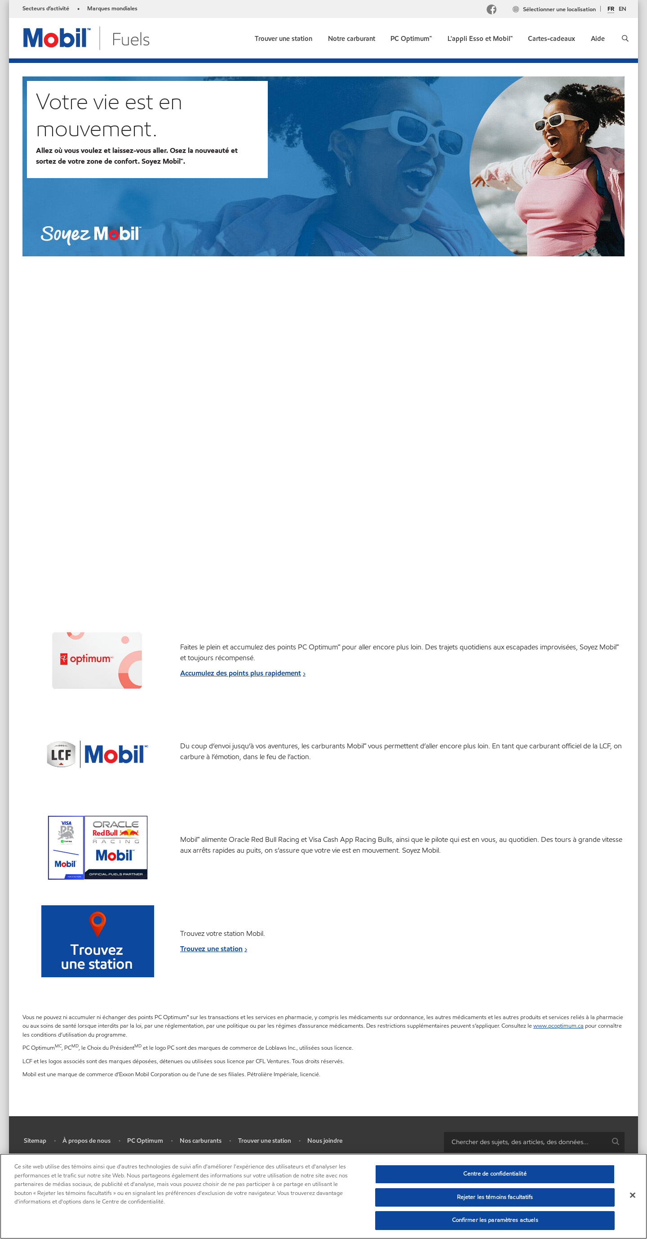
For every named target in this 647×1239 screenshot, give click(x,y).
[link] (283, 36)
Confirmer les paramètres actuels (495, 1220)
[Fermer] (633, 1195)
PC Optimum (145, 1140)
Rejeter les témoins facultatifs (495, 1197)
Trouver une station (264, 1140)
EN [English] (622, 9)
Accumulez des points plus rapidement (240, 673)
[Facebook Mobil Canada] (493, 10)
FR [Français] (610, 9)
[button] (625, 38)
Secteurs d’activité (45, 8)
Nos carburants (201, 1140)
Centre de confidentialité (494, 1174)
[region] (323, 1196)
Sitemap (35, 1140)
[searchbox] (525, 1142)
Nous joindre (324, 1140)
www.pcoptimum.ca (558, 1026)
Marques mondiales (112, 8)
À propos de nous (86, 1140)
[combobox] (534, 1142)
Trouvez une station (211, 948)
